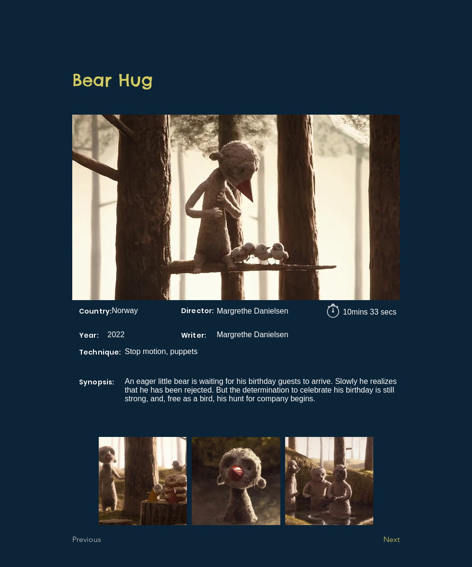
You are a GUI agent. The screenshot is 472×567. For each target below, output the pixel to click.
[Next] (376, 539)
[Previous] (104, 539)
